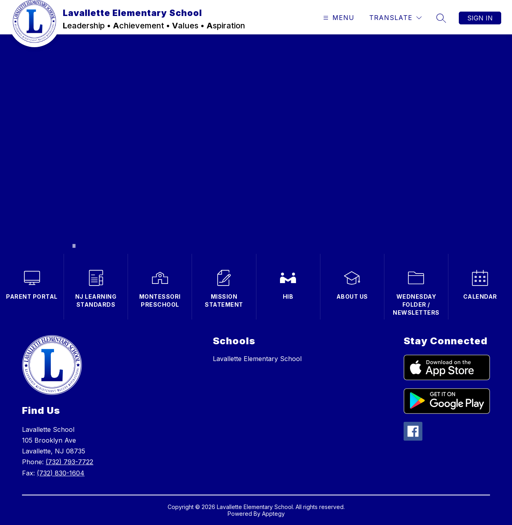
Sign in (480, 18)
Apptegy (273, 513)
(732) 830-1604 (60, 473)
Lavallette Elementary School (257, 359)
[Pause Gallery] (74, 246)
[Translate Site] (395, 18)
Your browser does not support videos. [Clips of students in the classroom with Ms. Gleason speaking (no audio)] (256, 144)
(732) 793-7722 (69, 462)
